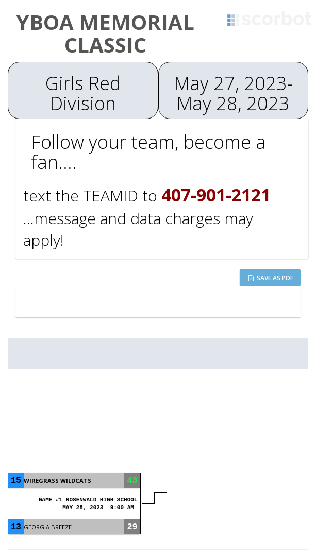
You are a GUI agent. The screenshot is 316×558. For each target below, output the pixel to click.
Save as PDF (270, 278)
